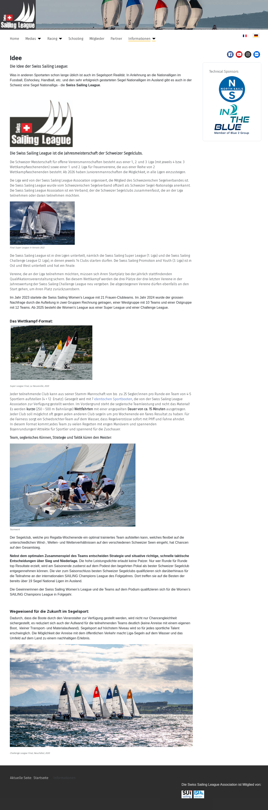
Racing (52, 39)
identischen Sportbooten (113, 399)
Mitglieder (96, 39)
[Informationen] (153, 38)
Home (14, 39)
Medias (30, 39)
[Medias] (38, 38)
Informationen (139, 39)
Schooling (75, 39)
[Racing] (59, 38)
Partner (116, 39)
